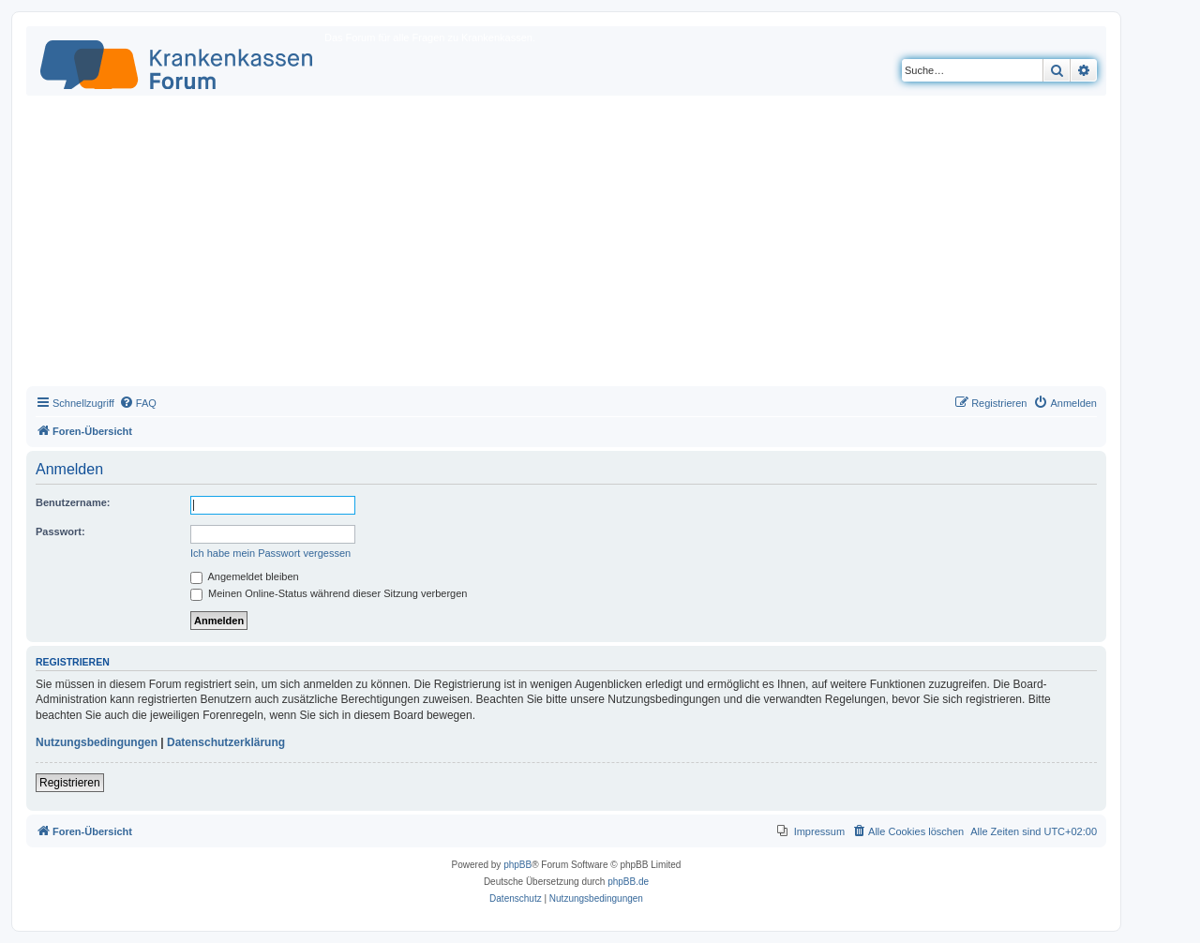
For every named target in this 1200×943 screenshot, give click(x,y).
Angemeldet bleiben (244, 576)
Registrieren (69, 782)
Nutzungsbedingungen (97, 742)
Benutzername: (73, 502)
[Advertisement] (566, 245)
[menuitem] (138, 403)
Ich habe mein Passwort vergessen (270, 553)
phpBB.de (628, 881)
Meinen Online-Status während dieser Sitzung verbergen (328, 593)
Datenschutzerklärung (226, 742)
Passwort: (60, 531)
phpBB (517, 865)
